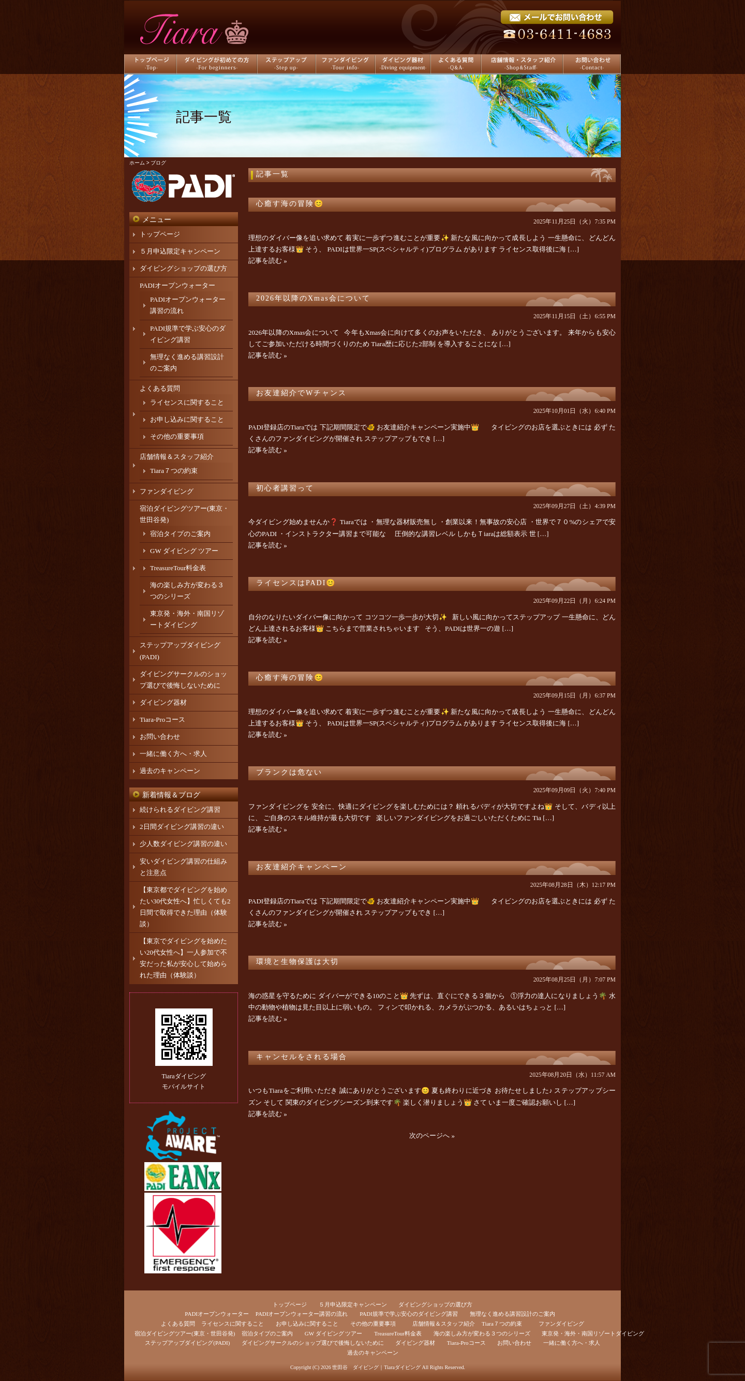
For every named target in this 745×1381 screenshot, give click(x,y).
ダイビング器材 (163, 702)
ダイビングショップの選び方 (183, 268)
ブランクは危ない (289, 772)
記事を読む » (267, 260)
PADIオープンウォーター (177, 285)
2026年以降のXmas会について (313, 298)
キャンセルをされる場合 (301, 1057)
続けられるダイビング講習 (180, 809)
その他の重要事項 (177, 436)
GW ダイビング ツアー (184, 551)
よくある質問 (160, 388)
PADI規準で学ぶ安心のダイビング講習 (409, 1314)
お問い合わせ (160, 736)
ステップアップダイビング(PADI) (187, 1343)
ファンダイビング (166, 491)
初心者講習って (285, 488)
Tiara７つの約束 (174, 470)
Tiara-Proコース (162, 719)
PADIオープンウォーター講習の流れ (302, 1314)
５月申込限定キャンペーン (180, 251)
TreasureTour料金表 (178, 568)
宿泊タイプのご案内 (180, 534)
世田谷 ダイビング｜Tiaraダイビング (376, 1367)
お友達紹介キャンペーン (301, 867)
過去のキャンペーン (170, 771)
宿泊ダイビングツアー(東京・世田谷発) (185, 1333)
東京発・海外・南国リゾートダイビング (593, 1333)
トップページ (160, 234)
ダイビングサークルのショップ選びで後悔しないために (313, 1343)
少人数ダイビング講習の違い (183, 844)
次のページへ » (432, 1135)
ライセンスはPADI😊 (296, 583)
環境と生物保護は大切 (297, 962)
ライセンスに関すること (187, 402)
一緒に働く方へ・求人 (173, 754)
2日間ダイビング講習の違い (182, 826)
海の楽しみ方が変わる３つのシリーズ (482, 1333)
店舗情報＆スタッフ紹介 (177, 457)
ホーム (137, 163)
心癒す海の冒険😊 (290, 203)
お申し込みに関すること (187, 419)
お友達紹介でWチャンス (301, 393)
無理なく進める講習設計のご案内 (512, 1314)
